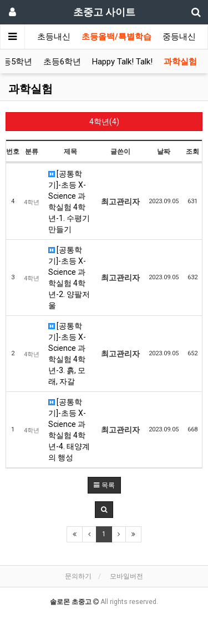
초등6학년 (62, 62)
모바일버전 (126, 576)
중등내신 (179, 37)
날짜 (163, 151)
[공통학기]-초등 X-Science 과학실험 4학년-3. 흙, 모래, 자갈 (67, 353)
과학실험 (180, 62)
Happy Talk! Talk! (122, 62)
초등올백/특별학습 (116, 37)
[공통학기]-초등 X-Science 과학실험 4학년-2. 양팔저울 (69, 277)
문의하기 (78, 576)
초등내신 (53, 37)
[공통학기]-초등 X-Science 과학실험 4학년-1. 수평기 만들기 (69, 201)
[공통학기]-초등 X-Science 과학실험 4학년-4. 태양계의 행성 (69, 429)
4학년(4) (104, 121)
